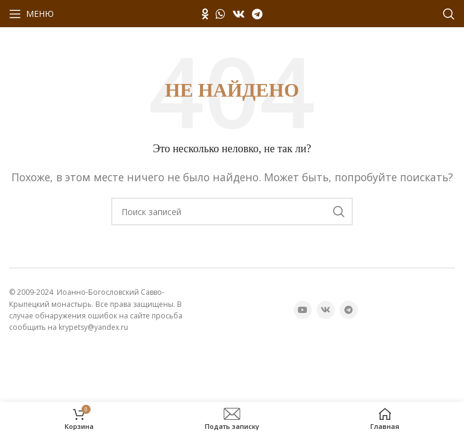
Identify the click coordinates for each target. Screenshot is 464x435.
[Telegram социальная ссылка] (257, 14)
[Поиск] (449, 14)
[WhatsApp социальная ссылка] (220, 14)
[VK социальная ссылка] (238, 14)
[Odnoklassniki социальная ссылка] (205, 14)
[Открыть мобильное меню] (31, 14)
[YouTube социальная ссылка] (303, 310)
